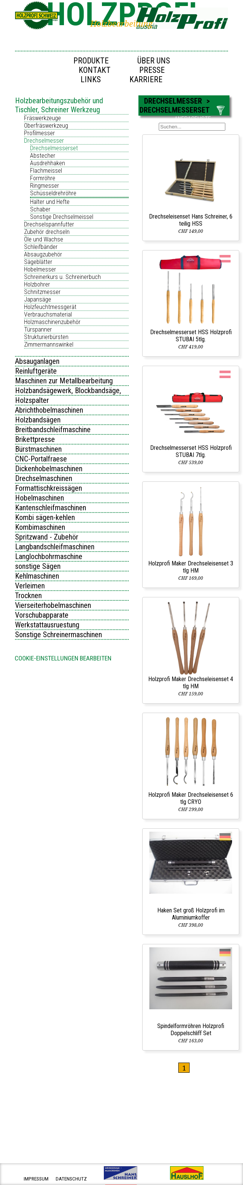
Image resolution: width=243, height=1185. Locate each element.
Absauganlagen (37, 361)
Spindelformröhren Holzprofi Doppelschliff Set (190, 1029)
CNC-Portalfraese (41, 458)
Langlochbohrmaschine (48, 556)
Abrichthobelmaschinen (49, 410)
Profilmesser (39, 133)
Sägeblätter (38, 261)
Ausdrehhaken (47, 163)
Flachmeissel (46, 170)
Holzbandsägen (38, 419)
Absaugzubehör (43, 254)
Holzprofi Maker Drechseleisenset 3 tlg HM (190, 567)
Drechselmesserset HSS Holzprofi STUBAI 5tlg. (191, 336)
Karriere (146, 79)
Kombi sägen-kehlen (45, 517)
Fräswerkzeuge (42, 118)
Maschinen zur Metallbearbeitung (64, 380)
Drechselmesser (44, 140)
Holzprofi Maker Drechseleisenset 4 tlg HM (190, 682)
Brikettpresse (35, 439)
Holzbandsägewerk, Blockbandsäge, (68, 390)
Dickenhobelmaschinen (48, 468)
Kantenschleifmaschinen (50, 507)
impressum (36, 1179)
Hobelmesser (40, 269)
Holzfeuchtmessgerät (50, 307)
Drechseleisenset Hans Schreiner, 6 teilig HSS (190, 220)
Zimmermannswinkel (48, 344)
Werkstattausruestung (47, 624)
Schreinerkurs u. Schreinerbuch (62, 276)
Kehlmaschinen (37, 575)
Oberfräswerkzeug (46, 125)
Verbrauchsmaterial (48, 314)
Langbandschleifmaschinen (54, 546)
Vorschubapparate (41, 615)
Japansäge (37, 299)
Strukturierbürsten (46, 337)
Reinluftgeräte (36, 370)
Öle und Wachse (43, 239)
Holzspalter (32, 400)
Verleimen (30, 585)
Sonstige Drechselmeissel (61, 216)
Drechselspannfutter (49, 224)
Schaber (40, 209)
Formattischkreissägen (48, 488)
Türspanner (38, 329)
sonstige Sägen (38, 566)
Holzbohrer (37, 284)
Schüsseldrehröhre (53, 193)
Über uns (153, 60)
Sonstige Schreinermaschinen (58, 634)
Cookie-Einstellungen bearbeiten (63, 658)
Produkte (91, 60)
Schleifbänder (41, 246)
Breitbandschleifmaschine (53, 429)
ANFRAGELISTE (193, 118)
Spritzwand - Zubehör (46, 536)
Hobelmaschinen (39, 497)
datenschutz (71, 1179)
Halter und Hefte (50, 201)
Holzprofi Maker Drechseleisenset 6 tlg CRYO (190, 798)
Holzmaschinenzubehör (52, 322)
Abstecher (42, 155)
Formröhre (42, 178)
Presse (152, 70)
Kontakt (95, 70)
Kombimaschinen (40, 527)
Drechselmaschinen (43, 478)
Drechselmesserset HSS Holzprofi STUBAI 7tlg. (191, 451)
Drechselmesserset (54, 148)
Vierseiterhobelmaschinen (53, 605)
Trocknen (28, 595)
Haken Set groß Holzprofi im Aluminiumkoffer (191, 914)
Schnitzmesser (42, 291)
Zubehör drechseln (47, 231)
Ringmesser (44, 185)
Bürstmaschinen (38, 449)
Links (90, 79)
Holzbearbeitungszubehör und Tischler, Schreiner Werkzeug (59, 105)
